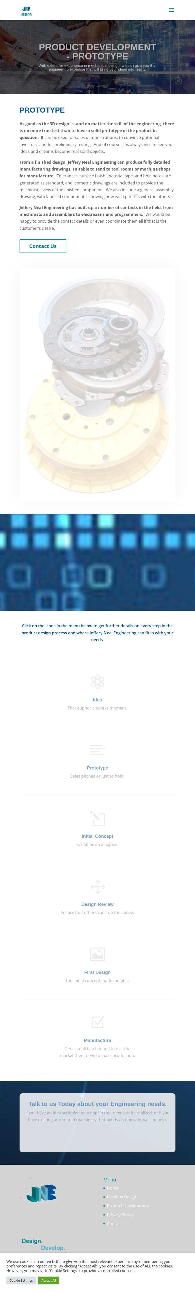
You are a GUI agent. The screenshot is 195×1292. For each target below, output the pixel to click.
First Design (97, 972)
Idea (97, 699)
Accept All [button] (48, 1280)
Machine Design (122, 1197)
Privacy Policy (120, 1215)
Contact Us (43, 246)
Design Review (97, 904)
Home (113, 1188)
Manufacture (97, 1040)
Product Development (128, 1205)
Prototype (97, 767)
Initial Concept (97, 836)
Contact (114, 1223)
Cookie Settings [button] (21, 1280)
